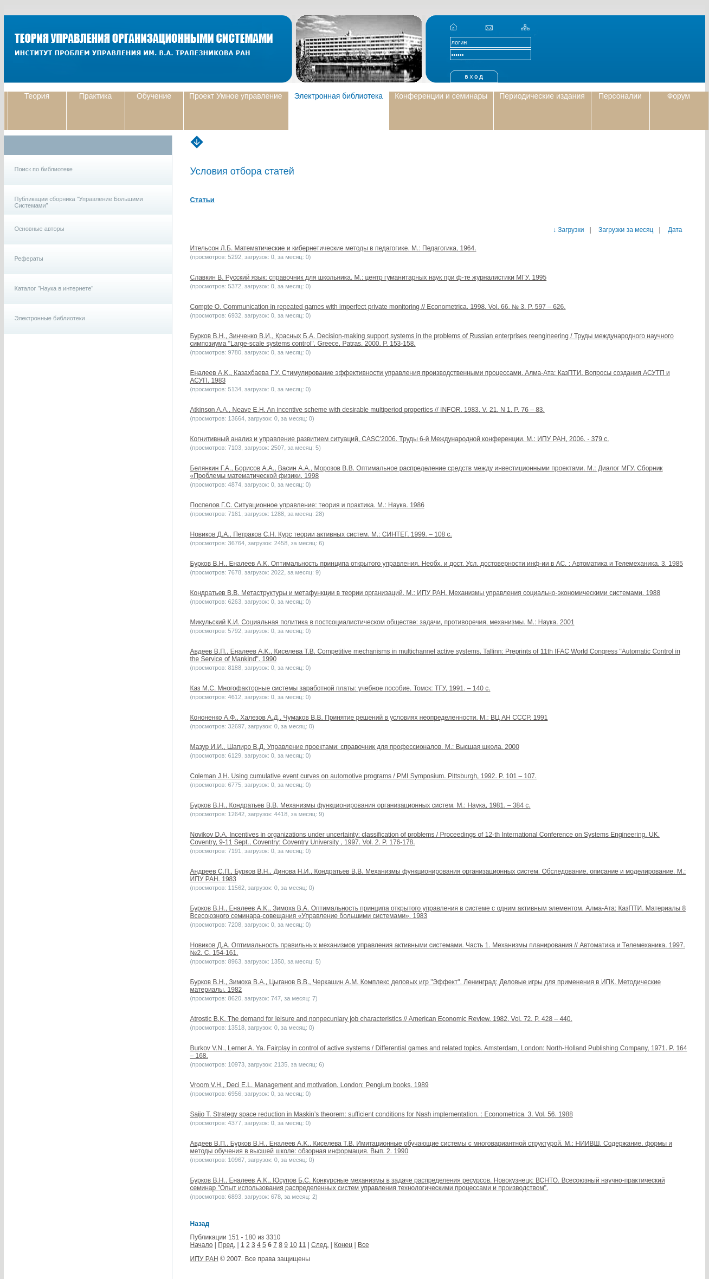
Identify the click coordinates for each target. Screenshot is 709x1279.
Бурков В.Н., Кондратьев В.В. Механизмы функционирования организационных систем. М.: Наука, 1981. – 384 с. (360, 805)
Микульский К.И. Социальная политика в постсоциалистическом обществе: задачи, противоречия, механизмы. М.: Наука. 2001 (382, 622)
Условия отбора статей (242, 171)
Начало (201, 1245)
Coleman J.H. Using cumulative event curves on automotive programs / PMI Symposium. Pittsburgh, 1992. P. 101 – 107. (363, 776)
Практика (95, 96)
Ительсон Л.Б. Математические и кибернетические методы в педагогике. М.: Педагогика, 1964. (333, 248)
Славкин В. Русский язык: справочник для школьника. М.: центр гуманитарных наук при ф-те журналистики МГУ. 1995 (368, 277)
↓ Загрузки (568, 230)
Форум (679, 96)
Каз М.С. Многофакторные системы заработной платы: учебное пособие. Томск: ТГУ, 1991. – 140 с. (340, 688)
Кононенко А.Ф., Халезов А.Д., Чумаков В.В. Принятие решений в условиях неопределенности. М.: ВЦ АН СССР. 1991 (369, 717)
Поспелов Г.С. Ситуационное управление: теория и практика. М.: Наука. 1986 (307, 505)
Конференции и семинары (441, 96)
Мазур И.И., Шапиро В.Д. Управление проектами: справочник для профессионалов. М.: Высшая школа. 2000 (354, 747)
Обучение (154, 96)
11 (302, 1245)
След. (319, 1245)
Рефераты (29, 258)
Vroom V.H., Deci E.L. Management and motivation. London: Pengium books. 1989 (309, 1085)
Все (363, 1245)
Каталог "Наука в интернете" (54, 288)
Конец (343, 1245)
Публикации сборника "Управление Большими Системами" (79, 202)
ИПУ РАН (204, 1259)
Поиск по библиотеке (44, 169)
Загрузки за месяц (625, 230)
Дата (674, 230)
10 (293, 1245)
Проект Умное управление (235, 96)
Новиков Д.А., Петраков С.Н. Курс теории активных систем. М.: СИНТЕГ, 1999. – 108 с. (321, 534)
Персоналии (620, 96)
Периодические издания (542, 96)
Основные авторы (40, 228)
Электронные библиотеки (50, 318)
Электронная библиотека (338, 96)
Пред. (226, 1245)
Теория (37, 96)
